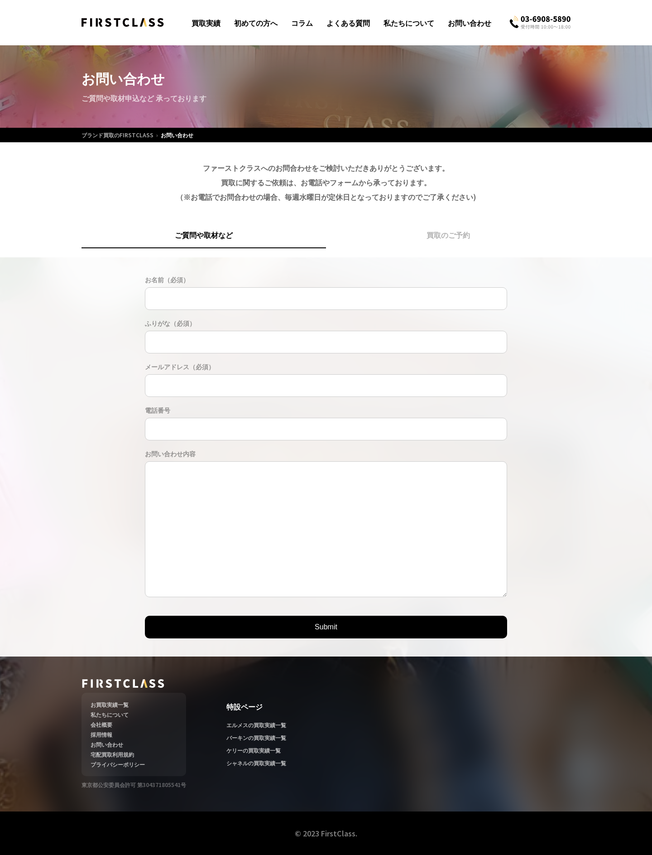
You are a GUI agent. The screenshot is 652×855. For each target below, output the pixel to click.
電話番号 (157, 410)
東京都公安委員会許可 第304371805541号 (134, 784)
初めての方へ (256, 22)
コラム (302, 22)
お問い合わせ (469, 22)
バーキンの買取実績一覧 (256, 737)
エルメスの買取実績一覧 (256, 725)
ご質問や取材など (204, 234)
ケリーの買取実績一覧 (253, 750)
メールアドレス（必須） (180, 366)
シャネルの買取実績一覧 (256, 763)
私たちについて (409, 22)
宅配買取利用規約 (112, 754)
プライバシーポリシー (118, 764)
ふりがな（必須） (170, 323)
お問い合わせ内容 (170, 453)
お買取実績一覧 (110, 704)
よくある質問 (348, 22)
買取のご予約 (448, 234)
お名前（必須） (167, 279)
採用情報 (101, 734)
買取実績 (206, 22)
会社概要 (101, 724)
